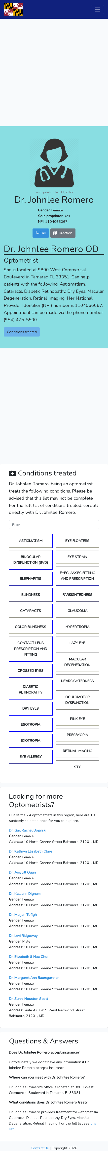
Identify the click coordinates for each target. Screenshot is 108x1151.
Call (41, 232)
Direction (62, 232)
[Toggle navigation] (97, 9)
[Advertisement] (54, 72)
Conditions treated (22, 331)
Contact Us (40, 1148)
